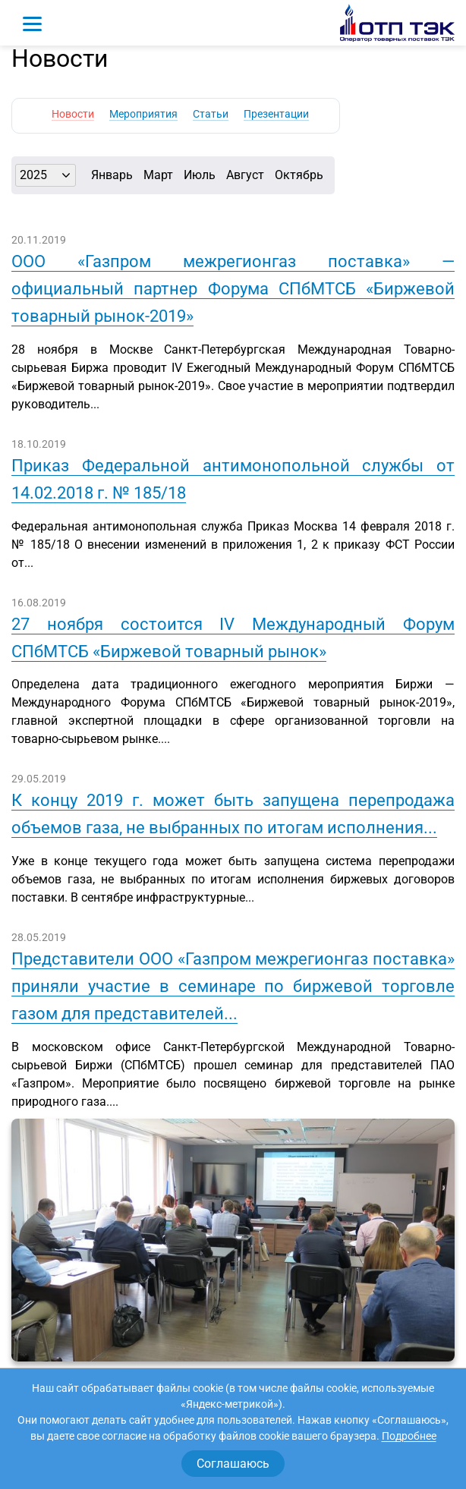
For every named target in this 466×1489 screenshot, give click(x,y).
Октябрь (299, 175)
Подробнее (409, 1436)
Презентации (276, 114)
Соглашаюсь (233, 1463)
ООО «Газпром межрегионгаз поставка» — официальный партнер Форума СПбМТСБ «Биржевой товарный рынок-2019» (233, 289)
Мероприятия (143, 114)
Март (158, 175)
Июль (200, 175)
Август (245, 175)
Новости (73, 114)
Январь (112, 175)
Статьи (210, 114)
